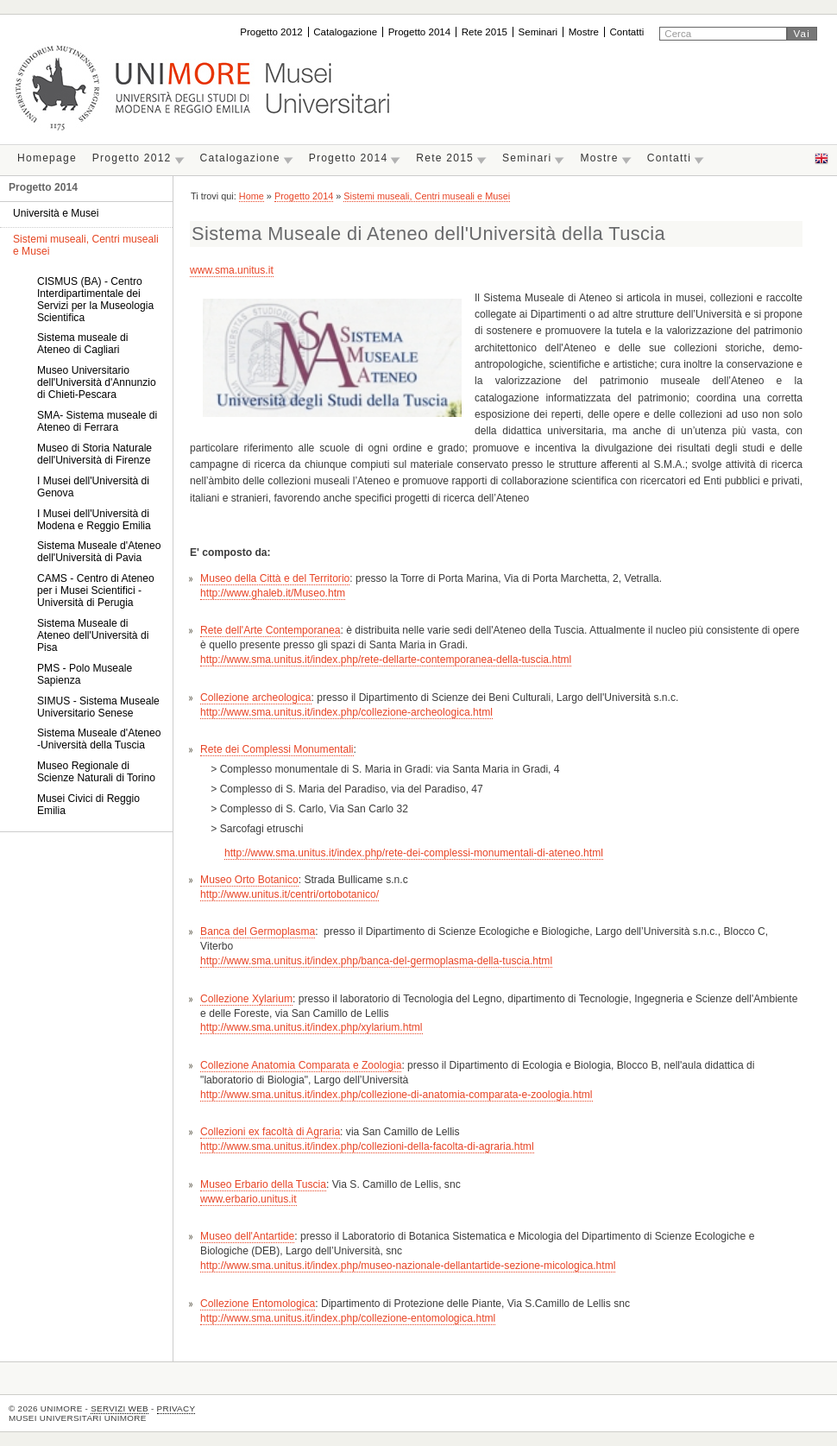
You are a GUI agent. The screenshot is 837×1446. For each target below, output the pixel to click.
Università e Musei (55, 213)
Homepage (47, 158)
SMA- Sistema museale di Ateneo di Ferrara (97, 421)
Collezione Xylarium (246, 999)
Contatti (626, 32)
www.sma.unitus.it (232, 270)
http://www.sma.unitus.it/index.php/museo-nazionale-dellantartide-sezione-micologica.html (407, 1266)
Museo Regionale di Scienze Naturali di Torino (96, 772)
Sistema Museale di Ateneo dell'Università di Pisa (92, 635)
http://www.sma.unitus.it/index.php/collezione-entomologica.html (347, 1318)
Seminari (538, 32)
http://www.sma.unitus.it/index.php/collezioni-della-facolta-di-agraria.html (367, 1146)
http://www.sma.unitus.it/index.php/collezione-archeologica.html (346, 712)
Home (251, 196)
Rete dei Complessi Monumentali (276, 749)
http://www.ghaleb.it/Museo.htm (272, 593)
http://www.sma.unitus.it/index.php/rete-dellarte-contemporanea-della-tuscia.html (385, 660)
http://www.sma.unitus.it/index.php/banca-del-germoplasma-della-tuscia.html (376, 961)
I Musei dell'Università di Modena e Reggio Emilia (94, 520)
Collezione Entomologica (257, 1304)
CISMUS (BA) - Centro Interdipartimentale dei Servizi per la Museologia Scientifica (95, 299)
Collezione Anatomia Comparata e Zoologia (300, 1065)
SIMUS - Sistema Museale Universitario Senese (98, 707)
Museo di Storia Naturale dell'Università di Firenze (94, 454)
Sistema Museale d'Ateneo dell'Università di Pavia (98, 552)
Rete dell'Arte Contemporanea (270, 630)
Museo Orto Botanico (249, 880)
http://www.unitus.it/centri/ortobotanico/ (289, 894)
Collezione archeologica (255, 697)
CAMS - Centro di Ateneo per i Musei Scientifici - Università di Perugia (95, 590)
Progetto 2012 (271, 32)
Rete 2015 (484, 32)
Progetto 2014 (419, 32)
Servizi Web (119, 1408)
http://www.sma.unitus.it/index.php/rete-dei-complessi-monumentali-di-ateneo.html (413, 853)
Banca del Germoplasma (257, 931)
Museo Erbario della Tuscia (263, 1184)
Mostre (584, 32)
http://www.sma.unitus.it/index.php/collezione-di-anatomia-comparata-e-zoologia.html (396, 1095)
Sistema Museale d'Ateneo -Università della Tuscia (98, 739)
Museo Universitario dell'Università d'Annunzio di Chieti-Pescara (96, 382)
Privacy (176, 1408)
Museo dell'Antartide (247, 1236)
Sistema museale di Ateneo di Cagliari (83, 344)
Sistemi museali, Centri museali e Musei (426, 196)
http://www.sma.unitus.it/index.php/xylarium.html (311, 1027)
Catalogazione (345, 32)
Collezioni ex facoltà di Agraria (270, 1132)
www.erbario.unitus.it (248, 1199)
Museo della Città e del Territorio (274, 578)
